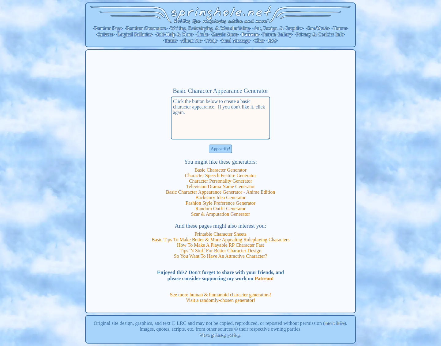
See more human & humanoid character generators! (220, 294)
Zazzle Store (224, 34)
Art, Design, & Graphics (278, 28)
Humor (340, 28)
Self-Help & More (174, 34)
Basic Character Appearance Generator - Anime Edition (220, 192)
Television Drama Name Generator (220, 186)
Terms (170, 41)
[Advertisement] (220, 68)
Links (202, 34)
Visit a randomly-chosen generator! (220, 300)
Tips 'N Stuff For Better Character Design (221, 250)
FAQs (211, 41)
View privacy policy (220, 335)
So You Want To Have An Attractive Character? (220, 256)
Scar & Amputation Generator (220, 214)
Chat (259, 41)
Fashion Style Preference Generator (220, 203)
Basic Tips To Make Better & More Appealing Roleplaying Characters (221, 239)
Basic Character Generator (220, 170)
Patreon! (263, 278)
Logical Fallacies (134, 34)
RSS (272, 41)
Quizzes (105, 34)
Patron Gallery (277, 34)
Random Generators (146, 28)
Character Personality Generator (220, 181)
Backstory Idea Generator (220, 197)
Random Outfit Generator (220, 208)
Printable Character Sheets (220, 234)
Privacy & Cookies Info (320, 34)
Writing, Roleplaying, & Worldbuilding (210, 28)
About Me (191, 41)
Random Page (108, 28)
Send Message (235, 41)
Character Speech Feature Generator (220, 175)
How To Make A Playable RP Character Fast (220, 245)
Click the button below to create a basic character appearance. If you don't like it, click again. (220, 118)
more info (334, 323)
